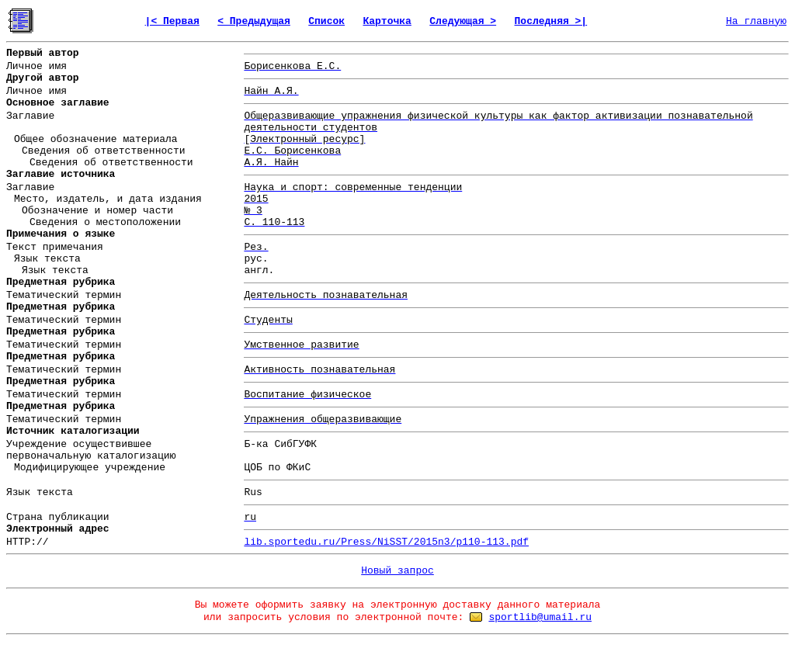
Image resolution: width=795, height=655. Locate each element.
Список (326, 21)
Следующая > (462, 21)
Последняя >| (551, 21)
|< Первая (172, 21)
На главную (756, 21)
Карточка (387, 21)
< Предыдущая (253, 21)
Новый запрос (397, 571)
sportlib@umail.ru (540, 617)
